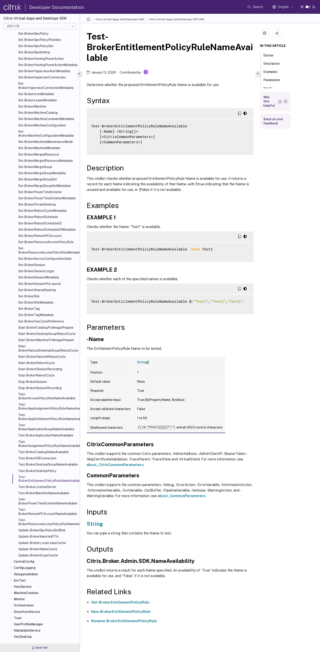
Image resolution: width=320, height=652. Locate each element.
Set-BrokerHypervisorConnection (42, 77)
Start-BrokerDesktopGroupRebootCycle (47, 334)
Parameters (274, 79)
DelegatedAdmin (26, 574)
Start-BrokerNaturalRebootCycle (42, 356)
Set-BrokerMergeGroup (35, 167)
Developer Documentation (56, 7)
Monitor (19, 599)
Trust (18, 618)
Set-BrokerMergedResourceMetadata (45, 160)
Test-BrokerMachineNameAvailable (43, 493)
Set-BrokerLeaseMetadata (37, 100)
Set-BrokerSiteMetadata (35, 302)
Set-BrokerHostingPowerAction (41, 58)
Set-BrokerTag (29, 308)
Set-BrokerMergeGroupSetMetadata (44, 186)
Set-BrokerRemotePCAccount (40, 236)
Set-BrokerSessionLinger (36, 271)
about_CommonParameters (181, 496)
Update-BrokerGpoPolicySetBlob (42, 530)
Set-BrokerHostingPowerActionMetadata (48, 65)
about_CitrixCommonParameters (115, 465)
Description (274, 63)
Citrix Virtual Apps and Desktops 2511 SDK (176, 19)
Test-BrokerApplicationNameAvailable (45, 435)
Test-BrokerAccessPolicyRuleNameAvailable (47, 396)
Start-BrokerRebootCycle (36, 363)
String (142, 362)
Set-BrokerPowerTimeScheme (40, 192)
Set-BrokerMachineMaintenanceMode (45, 142)
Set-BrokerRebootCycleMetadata (42, 210)
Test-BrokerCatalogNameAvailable (43, 452)
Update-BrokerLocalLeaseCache (42, 543)
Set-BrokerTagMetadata (36, 315)
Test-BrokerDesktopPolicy (37, 471)
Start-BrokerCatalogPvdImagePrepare (45, 327)
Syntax (270, 55)
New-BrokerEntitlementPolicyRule (121, 612)
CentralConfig (24, 561)
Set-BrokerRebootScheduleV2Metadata (47, 229)
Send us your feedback (273, 121)
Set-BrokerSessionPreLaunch (39, 284)
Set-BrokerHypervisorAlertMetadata (44, 71)
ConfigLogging (25, 568)
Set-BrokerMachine (32, 106)
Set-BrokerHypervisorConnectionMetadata (46, 85)
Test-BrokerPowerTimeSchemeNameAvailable (47, 501)
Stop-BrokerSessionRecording (40, 388)
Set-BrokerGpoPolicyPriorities (39, 40)
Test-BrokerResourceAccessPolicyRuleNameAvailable (48, 522)
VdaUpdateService (27, 630)
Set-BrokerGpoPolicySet (35, 46)
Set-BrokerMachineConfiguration (42, 125)
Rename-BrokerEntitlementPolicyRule (124, 621)
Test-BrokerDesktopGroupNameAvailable (48, 464)
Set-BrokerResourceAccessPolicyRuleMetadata (48, 250)
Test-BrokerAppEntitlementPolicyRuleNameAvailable (48, 417)
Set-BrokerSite (29, 296)
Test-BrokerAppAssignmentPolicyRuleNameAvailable (48, 406)
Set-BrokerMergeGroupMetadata (42, 173)
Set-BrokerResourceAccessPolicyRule (46, 242)
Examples (272, 71)
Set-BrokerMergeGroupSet (37, 179)
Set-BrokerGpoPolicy (33, 33)
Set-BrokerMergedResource (38, 154)
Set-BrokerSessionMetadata (38, 277)
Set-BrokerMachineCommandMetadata (46, 119)
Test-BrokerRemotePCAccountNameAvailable (47, 511)
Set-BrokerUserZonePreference (41, 321)
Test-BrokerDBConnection (37, 458)
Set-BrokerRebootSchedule (38, 217)
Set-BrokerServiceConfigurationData (44, 258)
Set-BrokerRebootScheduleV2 (40, 223)
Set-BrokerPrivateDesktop (37, 204)
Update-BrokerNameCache (37, 549)
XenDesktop (23, 636)
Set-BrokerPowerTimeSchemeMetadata (47, 198)
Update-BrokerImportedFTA (38, 536)
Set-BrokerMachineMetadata (39, 148)
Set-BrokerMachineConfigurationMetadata (46, 133)
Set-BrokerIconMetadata (36, 94)
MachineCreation (26, 593)
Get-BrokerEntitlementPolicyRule (120, 602)
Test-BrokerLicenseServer (37, 487)
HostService (23, 586)
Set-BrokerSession (31, 265)
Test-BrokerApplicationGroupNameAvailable (46, 427)
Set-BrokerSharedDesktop (37, 290)
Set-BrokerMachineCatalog (38, 112)
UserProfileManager (28, 624)
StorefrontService (27, 612)
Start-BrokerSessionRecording (40, 369)
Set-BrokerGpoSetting (34, 52)
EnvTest (20, 580)
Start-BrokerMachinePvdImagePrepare (46, 340)
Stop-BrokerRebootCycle (36, 375)
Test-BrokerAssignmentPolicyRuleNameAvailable (48, 444)
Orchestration (24, 605)
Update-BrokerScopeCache (38, 555)
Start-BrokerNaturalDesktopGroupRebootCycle (48, 348)
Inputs (270, 88)
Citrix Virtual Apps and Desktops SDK (120, 19)
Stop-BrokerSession (32, 382)
